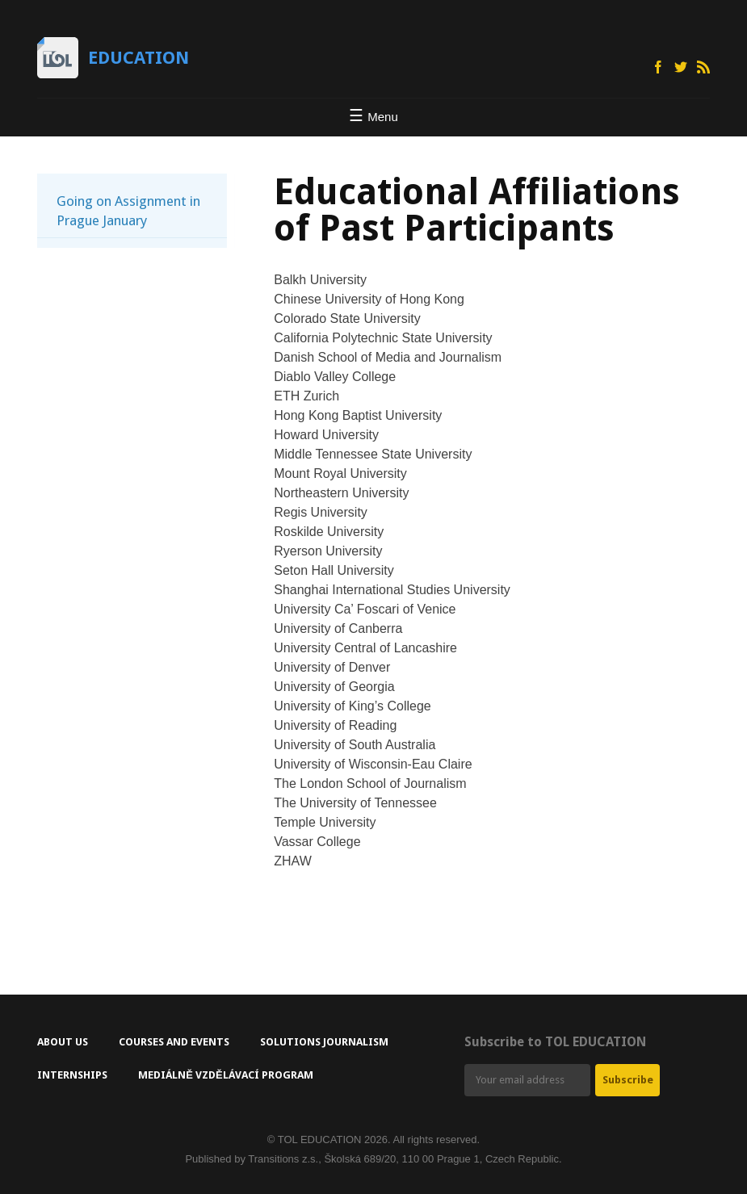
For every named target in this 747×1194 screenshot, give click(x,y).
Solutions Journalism (324, 1042)
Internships (72, 1075)
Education (138, 58)
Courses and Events (174, 1042)
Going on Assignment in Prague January (128, 210)
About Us (62, 1042)
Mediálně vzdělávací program (225, 1075)
